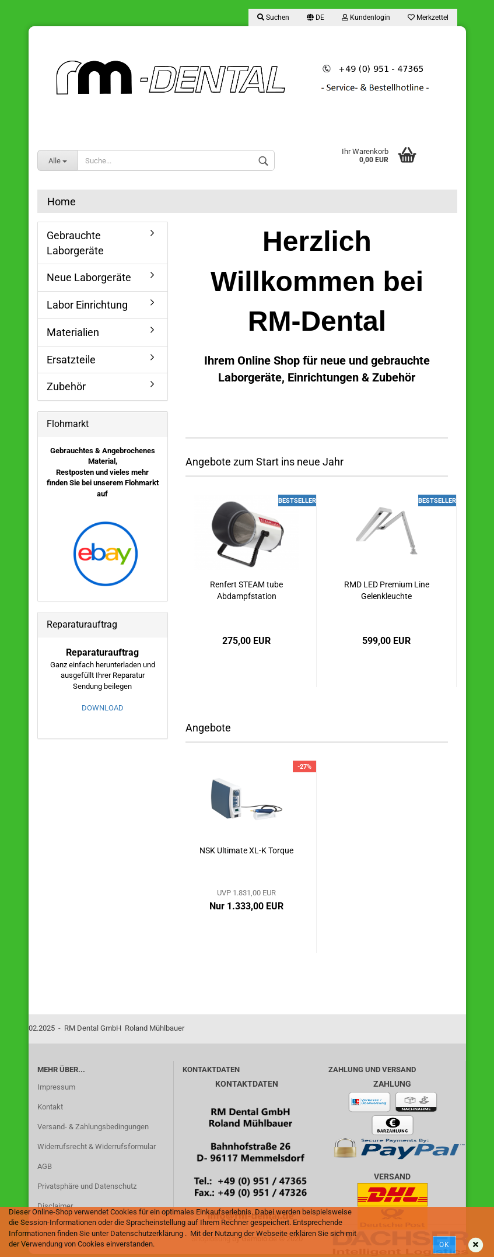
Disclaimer (55, 1206)
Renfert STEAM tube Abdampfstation (246, 590)
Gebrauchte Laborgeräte (75, 243)
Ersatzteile (71, 359)
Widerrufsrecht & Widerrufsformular (96, 1146)
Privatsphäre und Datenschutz (86, 1186)
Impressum (56, 1087)
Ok (444, 1245)
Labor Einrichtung (87, 305)
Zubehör (66, 386)
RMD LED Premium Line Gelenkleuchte (386, 590)
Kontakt (50, 1106)
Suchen (273, 17)
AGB (44, 1166)
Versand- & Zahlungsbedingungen (93, 1126)
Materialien (73, 332)
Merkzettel (428, 17)
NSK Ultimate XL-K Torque (246, 850)
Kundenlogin (366, 17)
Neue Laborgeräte (89, 277)
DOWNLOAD (103, 707)
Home (61, 201)
